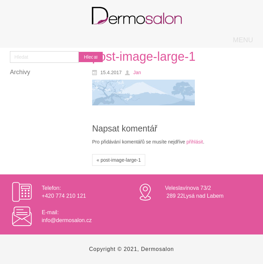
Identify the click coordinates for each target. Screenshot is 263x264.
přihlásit (194, 142)
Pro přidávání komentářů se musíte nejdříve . (148, 142)
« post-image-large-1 (119, 160)
